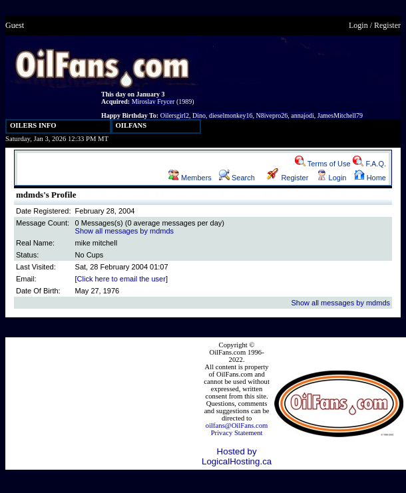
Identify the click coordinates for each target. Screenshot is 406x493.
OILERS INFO (33, 125)
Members (190, 178)
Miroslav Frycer (153, 101)
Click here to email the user (121, 279)
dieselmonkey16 (231, 115)
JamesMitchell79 (340, 115)
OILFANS (131, 125)
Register (387, 25)
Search (237, 178)
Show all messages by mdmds (124, 231)
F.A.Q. (369, 164)
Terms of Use (323, 164)
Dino (199, 115)
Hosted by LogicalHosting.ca (237, 456)
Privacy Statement (237, 432)
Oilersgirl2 (174, 115)
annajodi (302, 115)
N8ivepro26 (272, 115)
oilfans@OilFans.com (237, 425)
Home (370, 178)
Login (358, 25)
